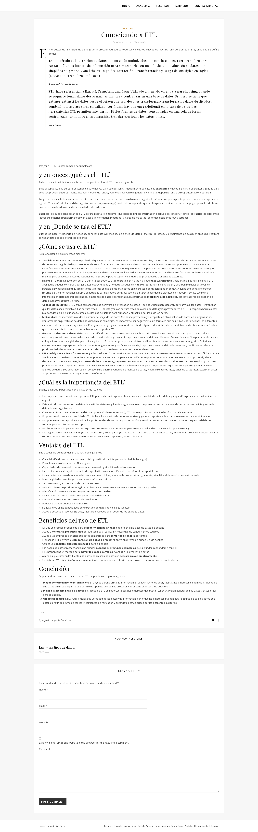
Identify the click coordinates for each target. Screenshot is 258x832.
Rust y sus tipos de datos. (57, 647)
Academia (143, 5)
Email (43, 705)
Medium (166, 825)
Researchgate (201, 825)
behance (108, 825)
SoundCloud (177, 825)
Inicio (126, 5)
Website (44, 722)
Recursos (162, 5)
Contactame (203, 5)
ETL (42, 612)
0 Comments (138, 42)
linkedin (118, 825)
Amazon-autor (153, 825)
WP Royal (60, 825)
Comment (44, 749)
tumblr (127, 825)
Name (43, 689)
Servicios (182, 5)
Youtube (189, 825)
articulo (129, 28)
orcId (133, 825)
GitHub (141, 825)
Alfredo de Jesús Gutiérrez (56, 620)
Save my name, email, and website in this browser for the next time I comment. (84, 742)
